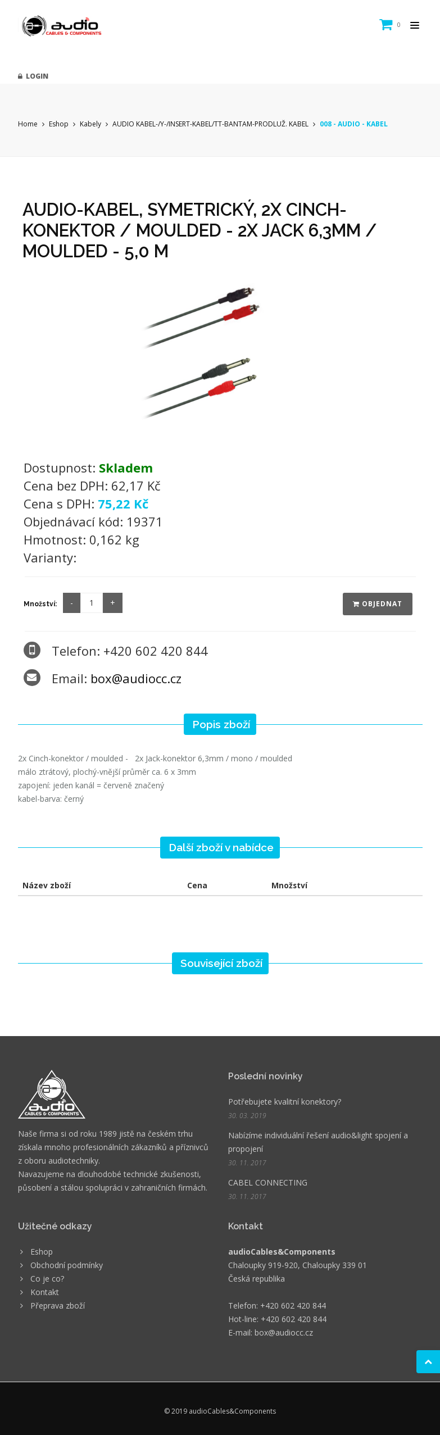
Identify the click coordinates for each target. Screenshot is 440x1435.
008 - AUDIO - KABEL (354, 124)
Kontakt (44, 1292)
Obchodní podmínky (66, 1265)
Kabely (90, 124)
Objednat (377, 603)
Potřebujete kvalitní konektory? (284, 1101)
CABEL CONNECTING (267, 1182)
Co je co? (47, 1278)
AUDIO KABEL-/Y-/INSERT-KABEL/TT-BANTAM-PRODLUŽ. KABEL (210, 124)
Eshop (59, 124)
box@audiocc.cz (136, 678)
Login (33, 76)
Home (28, 124)
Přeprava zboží (57, 1305)
